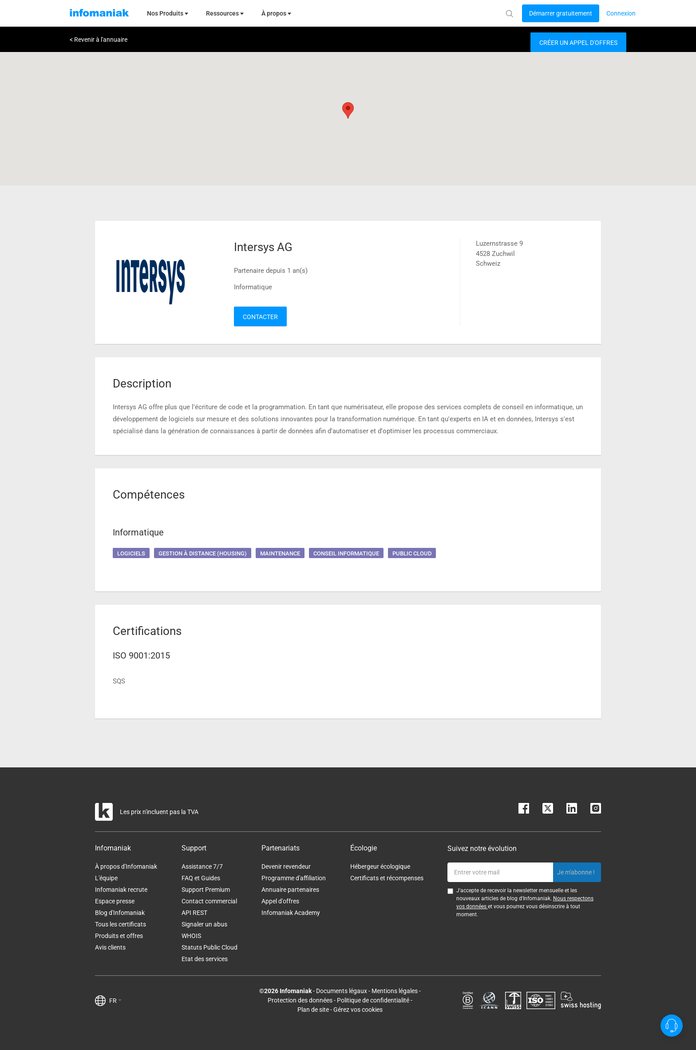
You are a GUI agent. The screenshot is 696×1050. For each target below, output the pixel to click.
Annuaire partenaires (290, 889)
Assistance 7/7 (202, 866)
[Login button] (560, 13)
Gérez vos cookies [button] (358, 1009)
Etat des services (205, 958)
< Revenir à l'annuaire (98, 39)
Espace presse (114, 901)
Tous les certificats (120, 924)
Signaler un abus (204, 924)
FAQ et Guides (201, 878)
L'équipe (106, 878)
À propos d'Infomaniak (126, 866)
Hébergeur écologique (380, 866)
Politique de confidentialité (373, 1000)
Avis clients (110, 947)
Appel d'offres (280, 901)
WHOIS (191, 935)
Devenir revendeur (286, 866)
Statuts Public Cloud (209, 947)
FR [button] (115, 1000)
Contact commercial (209, 901)
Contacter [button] (260, 316)
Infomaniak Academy (290, 912)
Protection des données (300, 1000)
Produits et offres (119, 935)
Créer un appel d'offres (578, 42)
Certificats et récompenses (386, 878)
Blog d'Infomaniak (120, 912)
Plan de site (313, 1009)
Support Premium (206, 889)
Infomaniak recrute (121, 889)
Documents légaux (341, 990)
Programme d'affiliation (293, 878)
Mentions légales (395, 990)
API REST (194, 912)
